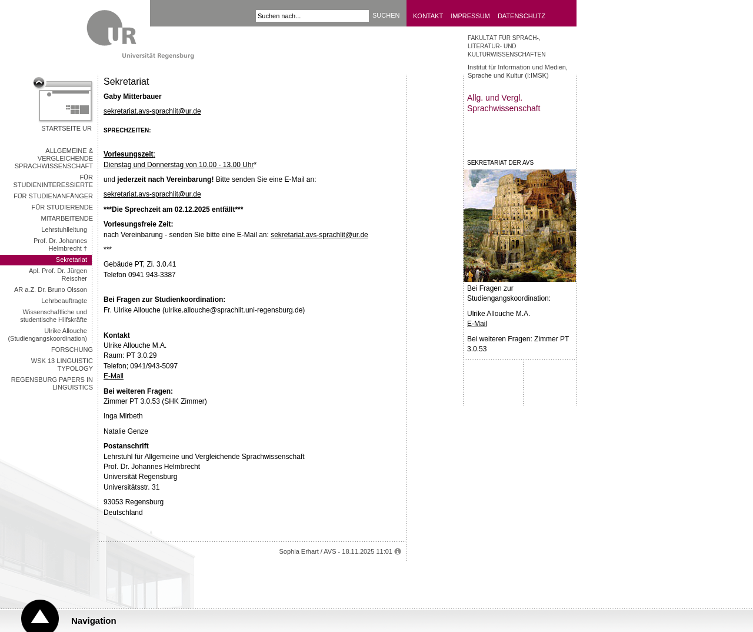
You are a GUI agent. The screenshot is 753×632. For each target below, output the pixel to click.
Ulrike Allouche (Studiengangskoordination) (47, 334)
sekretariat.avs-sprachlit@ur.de (152, 111)
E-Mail (114, 376)
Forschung (72, 349)
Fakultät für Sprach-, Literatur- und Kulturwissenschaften (506, 46)
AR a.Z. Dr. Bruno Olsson (50, 289)
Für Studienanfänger (53, 195)
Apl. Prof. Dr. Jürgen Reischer (58, 274)
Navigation (93, 621)
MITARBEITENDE (67, 218)
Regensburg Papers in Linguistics (52, 383)
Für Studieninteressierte (54, 181)
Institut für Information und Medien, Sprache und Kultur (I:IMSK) (518, 71)
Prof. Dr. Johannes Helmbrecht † (60, 244)
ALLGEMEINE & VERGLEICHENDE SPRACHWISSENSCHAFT (54, 158)
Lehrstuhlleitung (64, 229)
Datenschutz (521, 15)
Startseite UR (66, 128)
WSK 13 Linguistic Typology (62, 364)
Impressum (470, 15)
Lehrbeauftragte (64, 300)
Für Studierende (62, 207)
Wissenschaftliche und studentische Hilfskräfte (53, 315)
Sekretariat (71, 259)
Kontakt (428, 15)
